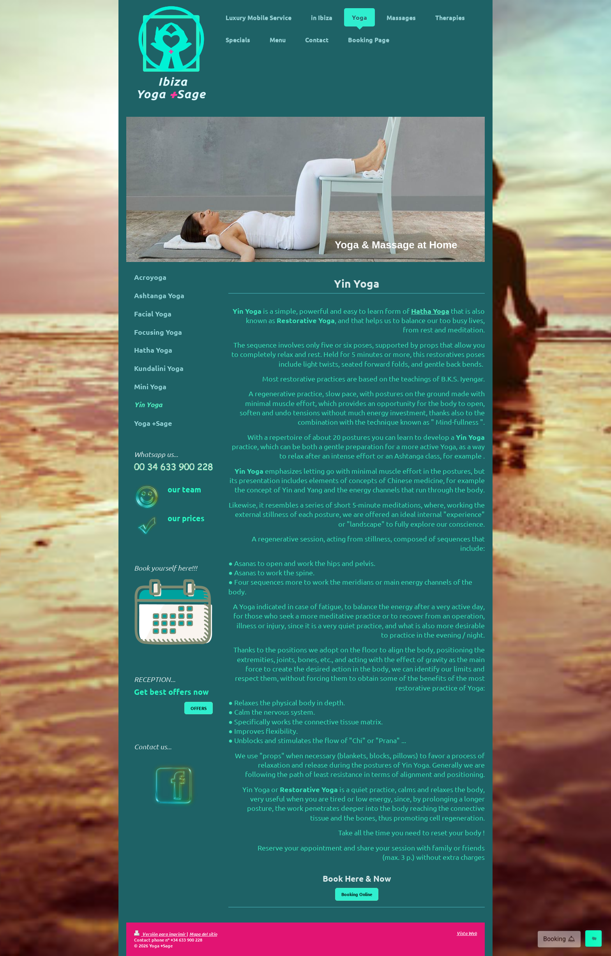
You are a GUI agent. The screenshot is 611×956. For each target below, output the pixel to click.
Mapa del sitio (203, 934)
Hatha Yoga (430, 310)
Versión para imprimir (160, 934)
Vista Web (467, 933)
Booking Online (356, 894)
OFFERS (199, 708)
